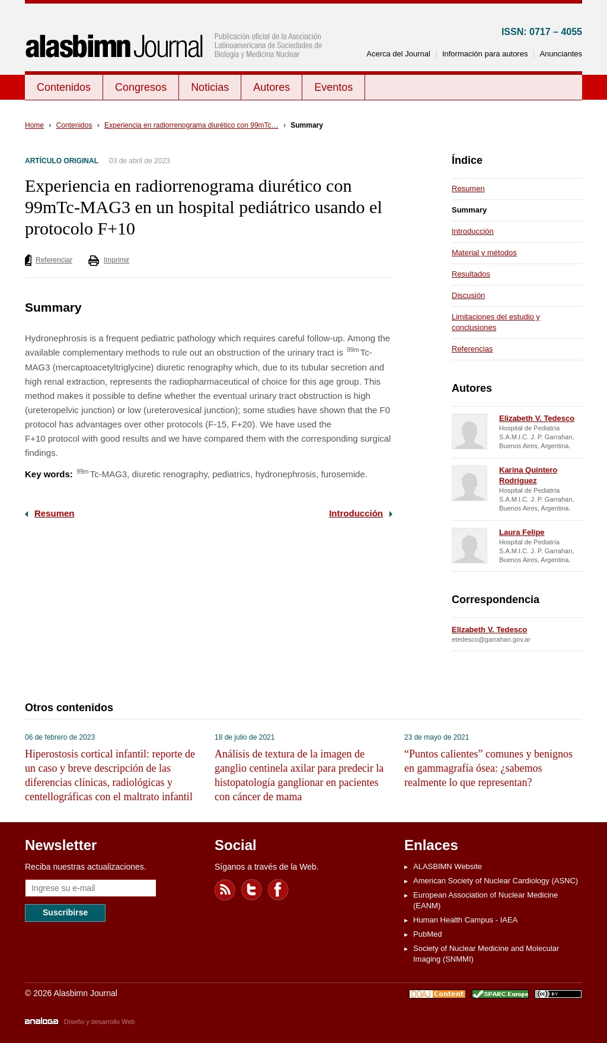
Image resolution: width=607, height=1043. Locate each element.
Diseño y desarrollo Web (99, 1021)
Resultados (471, 274)
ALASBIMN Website (447, 866)
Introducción (356, 513)
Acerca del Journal (398, 53)
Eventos (333, 87)
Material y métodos (484, 252)
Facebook (278, 890)
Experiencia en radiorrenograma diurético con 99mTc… (191, 125)
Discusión (468, 295)
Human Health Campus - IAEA (465, 919)
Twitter (252, 890)
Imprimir (116, 260)
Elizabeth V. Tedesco (536, 418)
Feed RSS (225, 890)
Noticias (210, 87)
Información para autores (485, 53)
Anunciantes (560, 53)
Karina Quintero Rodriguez (528, 475)
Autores (271, 87)
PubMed (427, 934)
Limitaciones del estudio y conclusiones (496, 322)
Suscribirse (65, 912)
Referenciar (54, 260)
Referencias (472, 348)
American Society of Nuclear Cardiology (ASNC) (495, 880)
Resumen (54, 513)
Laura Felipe (522, 532)
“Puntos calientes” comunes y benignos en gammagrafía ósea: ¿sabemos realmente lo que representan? (488, 768)
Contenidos (64, 87)
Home (34, 125)
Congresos (141, 87)
